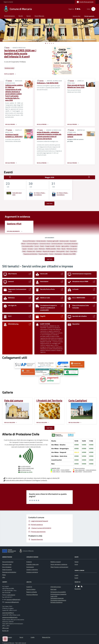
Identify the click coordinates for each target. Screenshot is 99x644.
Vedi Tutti (49, 259)
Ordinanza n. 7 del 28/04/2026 (47, 83)
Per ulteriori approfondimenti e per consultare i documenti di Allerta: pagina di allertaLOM (31, 478)
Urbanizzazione (58, 254)
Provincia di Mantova (32, 595)
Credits (32, 637)
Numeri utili (5, 631)
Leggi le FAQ (54, 596)
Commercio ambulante (56, 243)
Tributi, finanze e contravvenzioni (59, 567)
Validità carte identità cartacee (74, 135)
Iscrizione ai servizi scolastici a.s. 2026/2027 (14, 135)
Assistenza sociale (64, 241)
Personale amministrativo (9, 572)
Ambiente (29, 562)
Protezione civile (31, 251)
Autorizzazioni (30, 567)
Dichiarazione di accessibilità (58, 592)
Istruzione (30, 248)
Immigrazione (73, 246)
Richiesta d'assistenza (56, 602)
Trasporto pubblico (43, 254)
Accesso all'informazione (29, 241)
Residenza (38, 251)
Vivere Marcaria (39, 16)
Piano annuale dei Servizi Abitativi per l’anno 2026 (76, 86)
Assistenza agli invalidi (52, 241)
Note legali (53, 589)
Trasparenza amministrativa (30, 254)
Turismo (51, 254)
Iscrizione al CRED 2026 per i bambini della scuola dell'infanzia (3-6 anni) (20, 53)
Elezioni (42, 246)
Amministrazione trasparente (58, 594)
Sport (67, 251)
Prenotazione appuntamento (58, 600)
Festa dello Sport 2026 (17, 194)
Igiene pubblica (65, 246)
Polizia (24, 251)
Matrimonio (42, 248)
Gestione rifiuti (76, 16)
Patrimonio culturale (72, 248)
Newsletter (78, 589)
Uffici (3, 577)
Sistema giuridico (60, 251)
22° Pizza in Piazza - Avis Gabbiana (39, 194)
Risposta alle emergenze (49, 251)
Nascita (63, 248)
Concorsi (37, 246)
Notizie (76, 562)
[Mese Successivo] (89, 176)
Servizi (29, 16)
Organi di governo (7, 570)
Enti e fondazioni (6, 567)
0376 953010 (11, 595)
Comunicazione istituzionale (70, 243)
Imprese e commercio (32, 572)
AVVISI (7, 47)
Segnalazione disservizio (57, 598)
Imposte (24, 248)
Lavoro (36, 248)
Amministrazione (9, 16)
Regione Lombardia (8, 2)
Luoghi (76, 575)
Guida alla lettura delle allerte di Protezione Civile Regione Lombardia (25, 480)
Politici (4, 575)
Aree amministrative (7, 562)
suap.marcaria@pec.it (8, 613)
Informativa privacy (56, 587)
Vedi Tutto (49, 203)
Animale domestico (41, 241)
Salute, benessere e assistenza (59, 564)
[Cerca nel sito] (92, 9)
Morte (58, 248)
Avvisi (76, 564)
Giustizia (58, 246)
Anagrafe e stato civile (32, 564)
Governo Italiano (30, 589)
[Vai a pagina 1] (45, 43)
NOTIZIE (10, 81)
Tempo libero (73, 251)
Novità (21, 16)
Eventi (76, 578)
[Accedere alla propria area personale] (85, 2)
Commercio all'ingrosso (32, 243)
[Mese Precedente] (10, 176)
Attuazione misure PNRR (69, 254)
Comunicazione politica (27, 246)
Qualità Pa (29, 587)
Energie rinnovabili (49, 246)
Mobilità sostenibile (51, 248)
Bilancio (23, 243)
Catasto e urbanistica (32, 570)
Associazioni (73, 241)
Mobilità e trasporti (56, 562)
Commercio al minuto (45, 243)
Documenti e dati (6, 564)
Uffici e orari (5, 628)
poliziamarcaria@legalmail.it (9, 617)
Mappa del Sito (46, 637)
